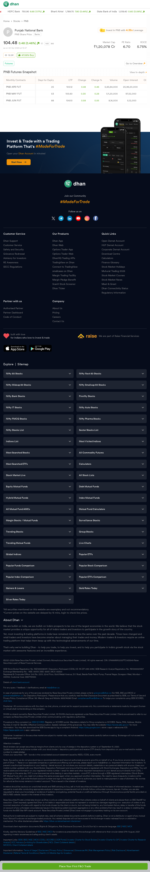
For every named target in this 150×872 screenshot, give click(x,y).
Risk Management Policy (99, 850)
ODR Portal (61, 840)
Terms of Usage (30, 850)
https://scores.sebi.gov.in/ (117, 725)
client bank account (20, 682)
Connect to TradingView (64, 266)
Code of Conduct (12, 317)
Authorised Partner (13, 308)
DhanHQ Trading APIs (63, 258)
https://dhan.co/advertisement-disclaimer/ (62, 821)
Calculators (107, 258)
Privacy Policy (56, 850)
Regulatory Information (114, 292)
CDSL (42, 840)
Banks (37, 34)
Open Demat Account (113, 241)
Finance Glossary (110, 262)
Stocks (16, 21)
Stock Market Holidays (113, 266)
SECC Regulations (12, 266)
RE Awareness (10, 262)
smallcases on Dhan (62, 271)
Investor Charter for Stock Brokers (82, 840)
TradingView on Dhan (63, 262)
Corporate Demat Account (115, 249)
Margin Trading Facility (64, 275)
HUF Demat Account (112, 245)
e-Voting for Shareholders (36, 842)
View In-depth (138, 72)
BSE (52, 44)
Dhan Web (57, 245)
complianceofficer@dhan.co (90, 698)
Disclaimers (44, 850)
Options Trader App (62, 249)
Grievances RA (81, 850)
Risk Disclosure (118, 850)
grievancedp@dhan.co (13, 695)
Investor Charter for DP (109, 840)
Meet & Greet (109, 284)
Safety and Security (13, 249)
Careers (56, 317)
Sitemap (22, 364)
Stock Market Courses (113, 275)
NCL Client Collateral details (61, 842)
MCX (130, 826)
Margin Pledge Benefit (64, 279)
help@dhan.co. (53, 687)
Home (6, 21)
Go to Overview (134, 63)
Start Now (18, 162)
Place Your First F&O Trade (75, 866)
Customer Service (12, 245)
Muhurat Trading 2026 (113, 271)
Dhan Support (10, 241)
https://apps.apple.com (13, 730)
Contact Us (58, 321)
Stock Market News (112, 279)
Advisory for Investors (14, 258)
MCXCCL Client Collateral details (18, 845)
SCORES (51, 840)
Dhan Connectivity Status (115, 288)
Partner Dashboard (13, 312)
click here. (7, 701)
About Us (57, 308)
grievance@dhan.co (102, 693)
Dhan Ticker (58, 288)
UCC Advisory (17, 842)
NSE (47, 44)
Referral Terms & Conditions (26, 853)
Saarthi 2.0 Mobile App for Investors (56, 853)
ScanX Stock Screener (63, 284)
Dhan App (57, 241)
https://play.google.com (89, 727)
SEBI (20, 840)
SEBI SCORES (38, 722)
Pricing (55, 312)
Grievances (68, 850)
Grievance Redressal (14, 253)
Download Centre (111, 253)
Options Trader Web (62, 253)
